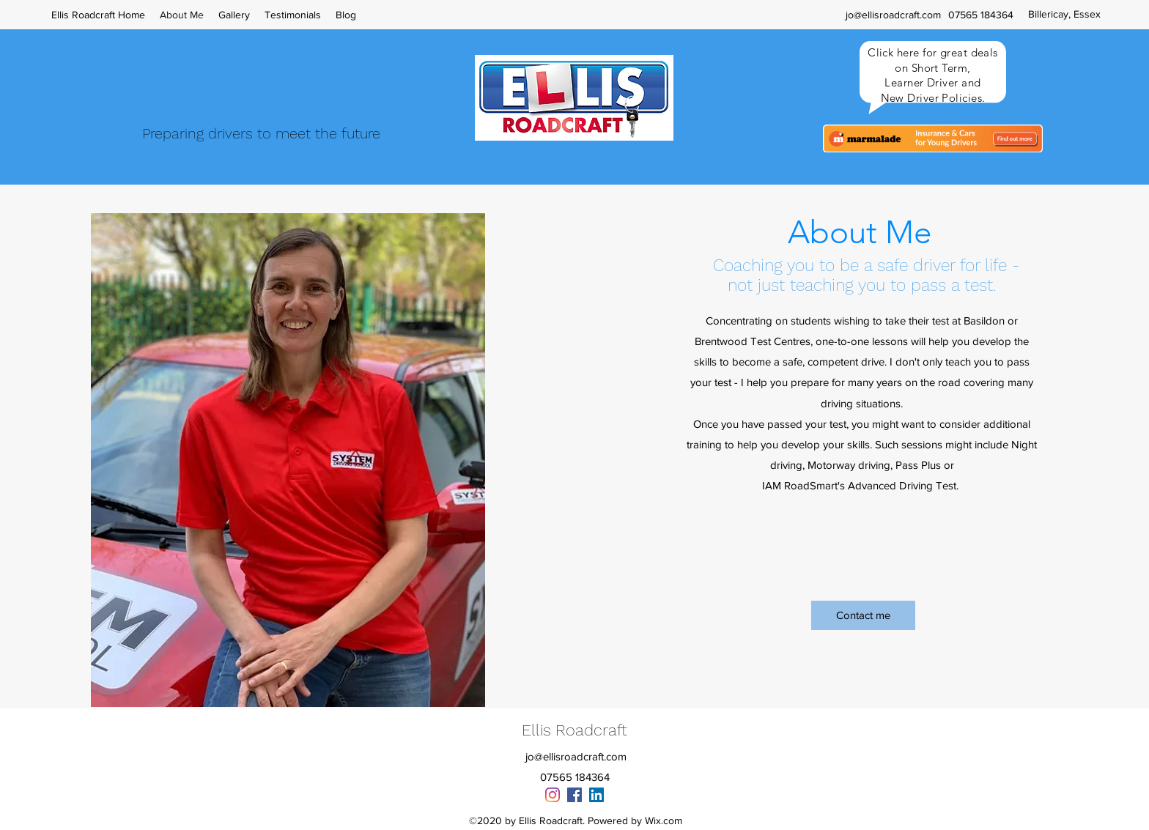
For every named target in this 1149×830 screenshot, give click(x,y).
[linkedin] (596, 795)
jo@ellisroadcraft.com (893, 15)
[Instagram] (552, 795)
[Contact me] (863, 615)
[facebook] (574, 795)
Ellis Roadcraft (574, 730)
